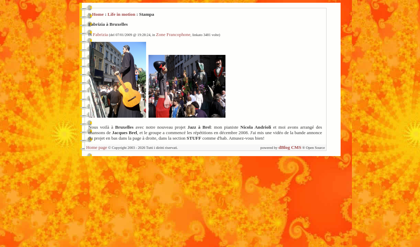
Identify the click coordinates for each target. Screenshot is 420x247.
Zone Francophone (173, 34)
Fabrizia (100, 34)
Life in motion (121, 14)
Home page (96, 147)
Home (98, 14)
